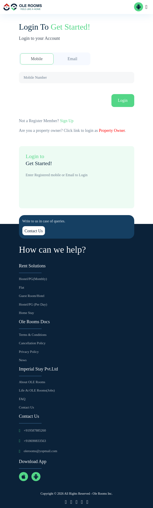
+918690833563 (35, 441)
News (23, 360)
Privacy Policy (29, 352)
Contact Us (34, 231)
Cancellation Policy (32, 343)
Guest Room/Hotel (32, 296)
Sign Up (66, 121)
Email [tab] (72, 59)
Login (123, 100)
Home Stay (26, 313)
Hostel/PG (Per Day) (33, 304)
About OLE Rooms (32, 382)
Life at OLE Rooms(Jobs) (37, 390)
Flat (21, 287)
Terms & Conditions (33, 335)
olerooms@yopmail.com (40, 451)
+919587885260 (35, 430)
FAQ (22, 399)
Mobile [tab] (37, 59)
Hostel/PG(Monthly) (33, 279)
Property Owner (112, 130)
